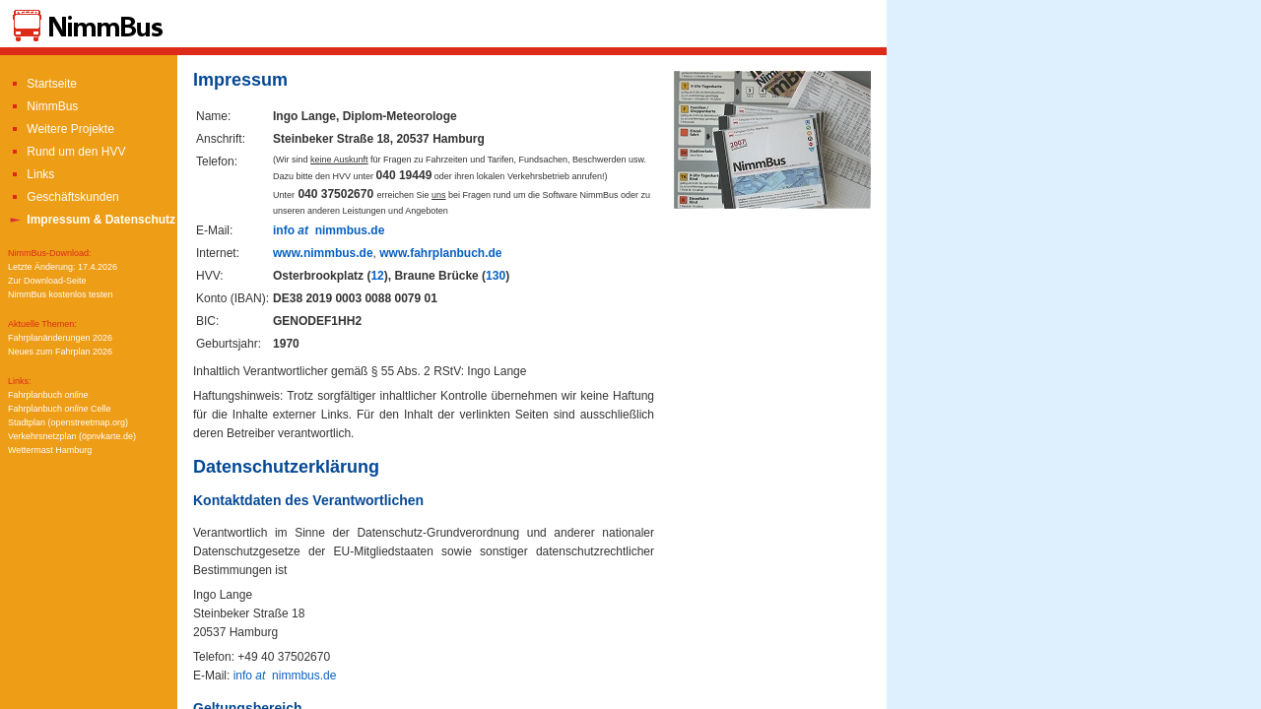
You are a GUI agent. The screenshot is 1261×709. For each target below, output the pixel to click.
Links (31, 174)
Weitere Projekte (61, 129)
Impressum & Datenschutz (91, 219)
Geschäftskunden (63, 197)
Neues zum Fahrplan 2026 (60, 351)
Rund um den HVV (66, 152)
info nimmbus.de (328, 230)
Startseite (42, 84)
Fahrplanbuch (48, 395)
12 (376, 276)
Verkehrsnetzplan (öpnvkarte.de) (72, 436)
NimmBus (43, 106)
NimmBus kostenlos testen (60, 294)
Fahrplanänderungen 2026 (60, 338)
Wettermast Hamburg (50, 450)
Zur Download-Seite (47, 281)
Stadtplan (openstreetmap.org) (68, 422)
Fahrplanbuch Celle (59, 409)
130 (495, 276)
